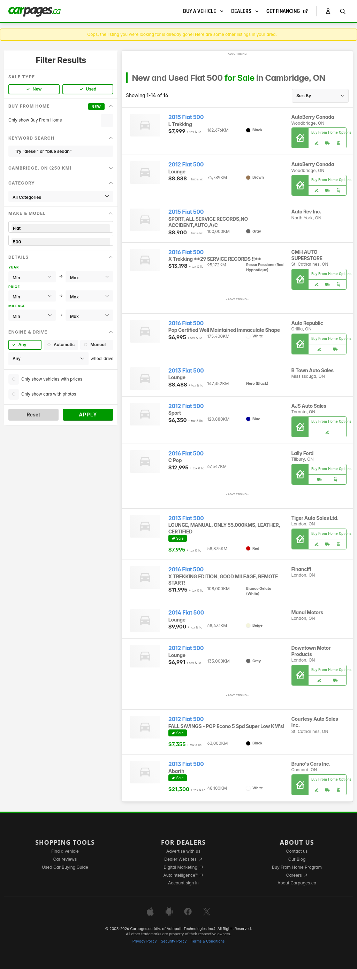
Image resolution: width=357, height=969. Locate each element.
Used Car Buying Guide (65, 867)
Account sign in (183, 882)
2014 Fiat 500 (186, 612)
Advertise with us (183, 851)
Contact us (297, 851)
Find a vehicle (65, 851)
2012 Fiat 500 (186, 164)
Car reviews (65, 859)
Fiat (61, 228)
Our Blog (296, 859)
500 (61, 242)
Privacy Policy (144, 941)
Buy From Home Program (297, 867)
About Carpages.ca (297, 882)
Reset (33, 414)
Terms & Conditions (208, 941)
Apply (88, 414)
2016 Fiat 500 (186, 252)
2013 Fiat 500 (186, 370)
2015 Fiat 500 (186, 117)
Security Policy (174, 941)
